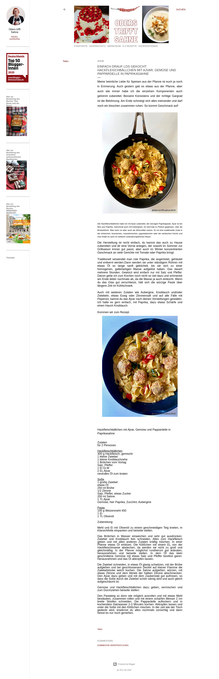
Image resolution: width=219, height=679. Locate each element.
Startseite (80, 46)
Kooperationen (148, 46)
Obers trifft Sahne (14, 30)
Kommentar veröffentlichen (112, 645)
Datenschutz (97, 46)
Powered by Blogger (124, 664)
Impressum (114, 46)
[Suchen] (180, 9)
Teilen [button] (66, 61)
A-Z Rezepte (129, 46)
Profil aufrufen (14, 38)
